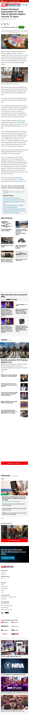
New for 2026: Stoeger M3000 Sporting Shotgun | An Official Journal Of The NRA (22, 311)
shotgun (13, 192)
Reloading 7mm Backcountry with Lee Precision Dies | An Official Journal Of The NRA (14, 498)
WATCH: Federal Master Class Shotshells (14, 209)
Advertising (3, 575)
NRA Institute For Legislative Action (8, 597)
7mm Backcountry (17, 501)
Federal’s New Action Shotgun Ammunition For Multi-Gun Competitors (13, 199)
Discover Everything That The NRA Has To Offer (14, 693)
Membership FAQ (4, 608)
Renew (13, 1)
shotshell (5, 193)
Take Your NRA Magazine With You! (11, 657)
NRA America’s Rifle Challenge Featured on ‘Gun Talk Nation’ (9, 375)
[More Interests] (18, 476)
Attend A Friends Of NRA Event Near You (12, 712)
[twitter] (5, 23)
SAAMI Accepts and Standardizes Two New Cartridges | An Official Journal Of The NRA (14, 513)
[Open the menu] (26, 4)
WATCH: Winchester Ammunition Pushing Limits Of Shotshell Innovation (14, 211)
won (19, 124)
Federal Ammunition (16, 177)
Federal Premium (8, 501)
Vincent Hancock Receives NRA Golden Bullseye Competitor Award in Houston (9, 394)
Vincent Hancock (20, 120)
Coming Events (4, 587)
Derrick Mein (10, 150)
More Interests (14, 476)
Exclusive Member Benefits (7, 606)
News (2, 20)
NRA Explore (4, 599)
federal (5, 192)
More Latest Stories (18, 463)
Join (10, 1)
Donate (18, 1)
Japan (23, 192)
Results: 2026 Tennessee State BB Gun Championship (9, 402)
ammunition (18, 192)
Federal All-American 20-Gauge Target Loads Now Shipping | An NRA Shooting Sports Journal (22, 328)
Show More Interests (18, 540)
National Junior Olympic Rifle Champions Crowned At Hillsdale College (13, 187)
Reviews (3, 591)
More (9, 340)
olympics (9, 192)
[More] (11, 340)
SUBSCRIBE (8, 558)
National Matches (6, 523)
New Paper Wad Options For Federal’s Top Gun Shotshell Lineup (13, 206)
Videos (2, 593)
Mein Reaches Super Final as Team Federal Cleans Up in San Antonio (9, 385)
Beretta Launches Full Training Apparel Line (14, 361)
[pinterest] (8, 23)
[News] (4, 518)
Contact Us (3, 573)
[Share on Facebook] (2, 23)
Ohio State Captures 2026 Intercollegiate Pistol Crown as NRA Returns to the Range (9, 411)
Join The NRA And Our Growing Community (13, 675)
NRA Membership (5, 604)
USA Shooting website (20, 181)
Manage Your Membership (6, 610)
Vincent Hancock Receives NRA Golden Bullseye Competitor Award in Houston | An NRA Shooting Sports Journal (7, 313)
